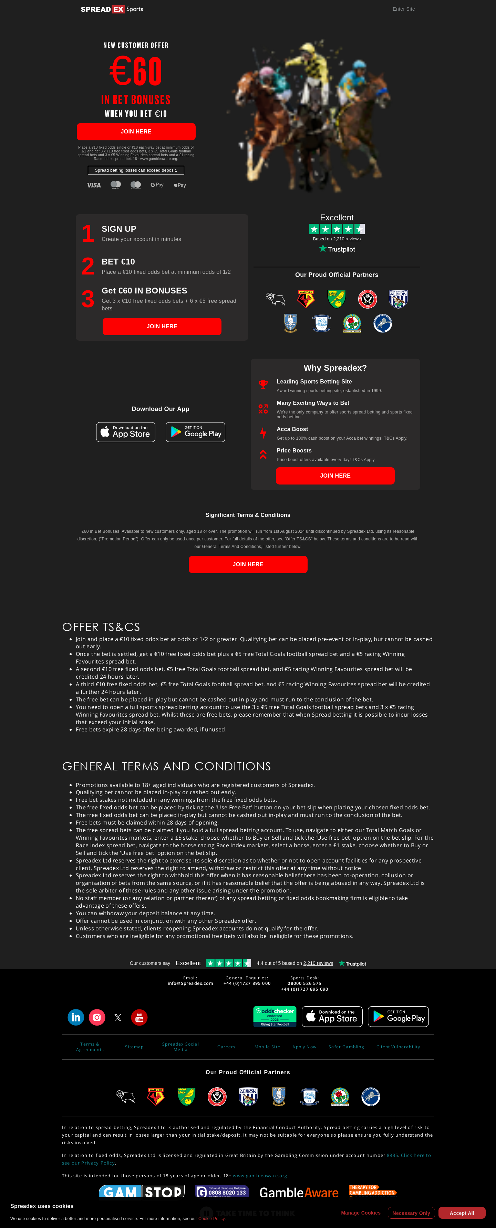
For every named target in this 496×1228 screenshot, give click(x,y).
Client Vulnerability (398, 1047)
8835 (392, 1155)
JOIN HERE (136, 131)
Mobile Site (267, 1047)
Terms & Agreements (90, 1046)
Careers (226, 1047)
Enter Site (404, 9)
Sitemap (134, 1047)
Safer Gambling (346, 1047)
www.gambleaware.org (260, 1175)
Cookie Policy (211, 1218)
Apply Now (304, 1047)
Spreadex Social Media (180, 1046)
